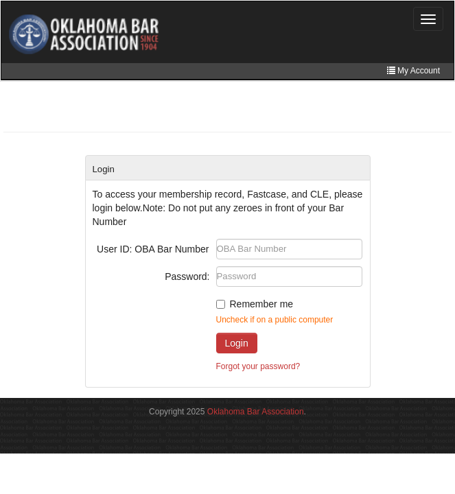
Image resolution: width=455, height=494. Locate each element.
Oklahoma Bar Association (255, 411)
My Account (413, 70)
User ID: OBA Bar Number (153, 249)
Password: (187, 276)
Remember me (262, 303)
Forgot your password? (258, 366)
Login (236, 343)
